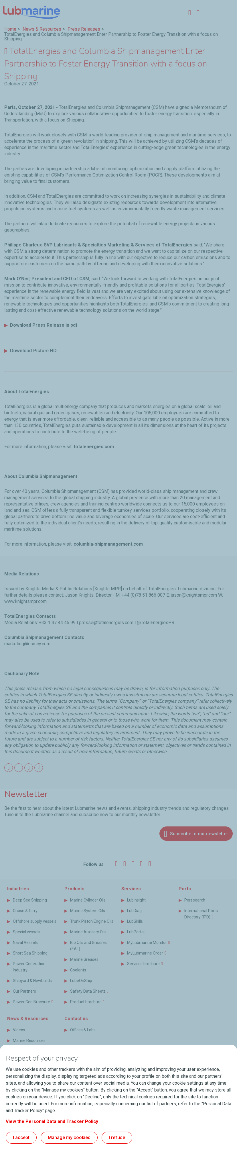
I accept (21, 1137)
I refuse (117, 1137)
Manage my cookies (69, 1137)
